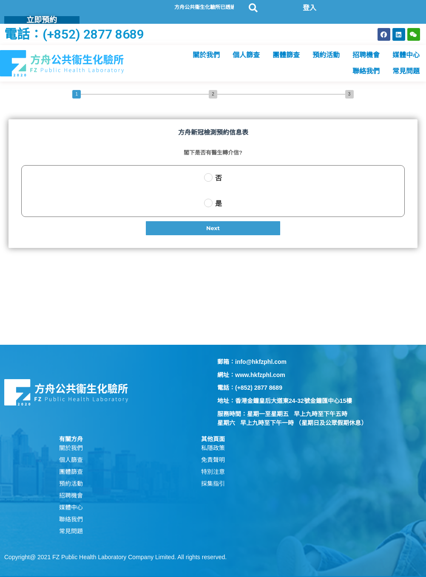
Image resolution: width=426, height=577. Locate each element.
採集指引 (213, 483)
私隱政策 (213, 448)
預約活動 (326, 55)
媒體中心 (406, 55)
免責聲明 (213, 459)
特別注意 (213, 471)
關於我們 (206, 55)
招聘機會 (366, 55)
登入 (309, 7)
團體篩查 (286, 55)
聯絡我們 (366, 71)
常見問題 (406, 71)
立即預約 (41, 19)
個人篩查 (246, 55)
